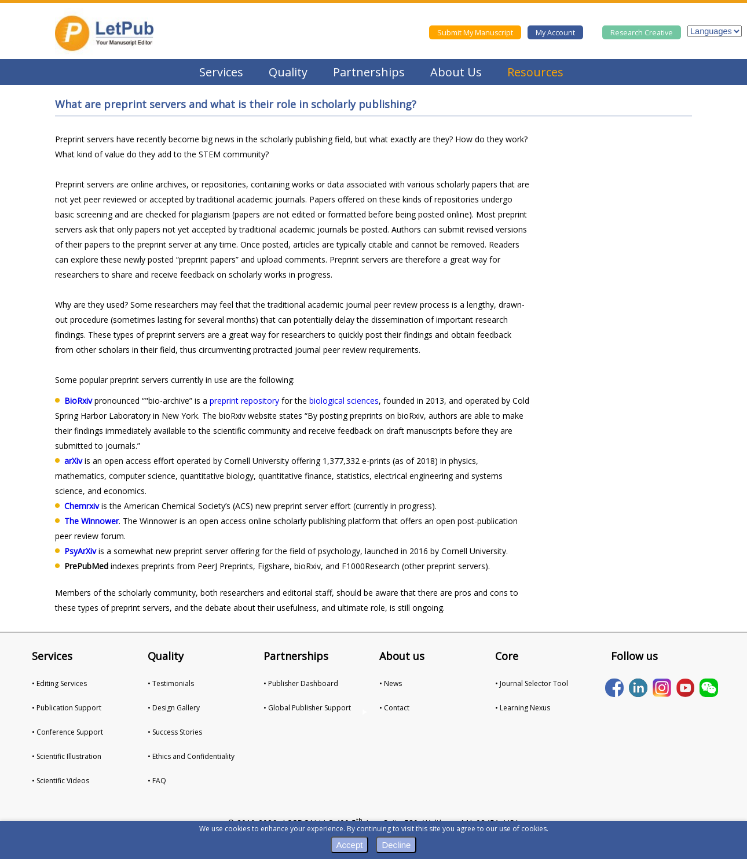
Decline (396, 845)
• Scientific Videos (60, 781)
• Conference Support (67, 732)
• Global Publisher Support (307, 708)
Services (221, 72)
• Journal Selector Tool (531, 683)
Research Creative (641, 33)
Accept (349, 845)
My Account (555, 33)
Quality (288, 72)
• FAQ (157, 781)
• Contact (394, 708)
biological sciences (344, 400)
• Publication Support (66, 708)
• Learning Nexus (522, 708)
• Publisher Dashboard (300, 683)
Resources (535, 72)
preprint (224, 400)
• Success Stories (175, 732)
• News (390, 683)
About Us (456, 72)
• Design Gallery (174, 708)
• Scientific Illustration (66, 756)
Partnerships (369, 72)
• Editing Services (59, 683)
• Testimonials (171, 683)
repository (260, 400)
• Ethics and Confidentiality (191, 756)
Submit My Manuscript (475, 33)
